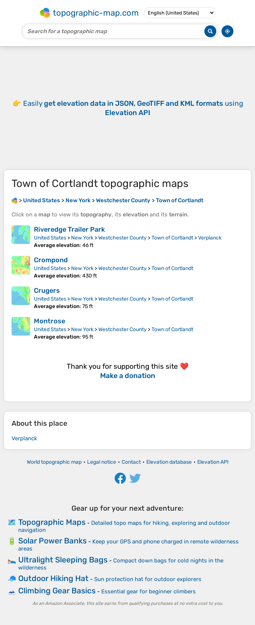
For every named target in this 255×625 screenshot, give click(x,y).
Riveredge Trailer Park (69, 229)
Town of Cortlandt (172, 238)
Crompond (51, 260)
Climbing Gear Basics (57, 590)
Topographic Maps (52, 522)
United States (50, 238)
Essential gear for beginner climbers (148, 591)
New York (82, 238)
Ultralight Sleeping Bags (63, 559)
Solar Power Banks (52, 540)
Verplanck (209, 238)
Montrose (49, 321)
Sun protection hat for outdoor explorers (147, 579)
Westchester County (122, 238)
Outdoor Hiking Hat (53, 578)
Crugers (47, 290)
